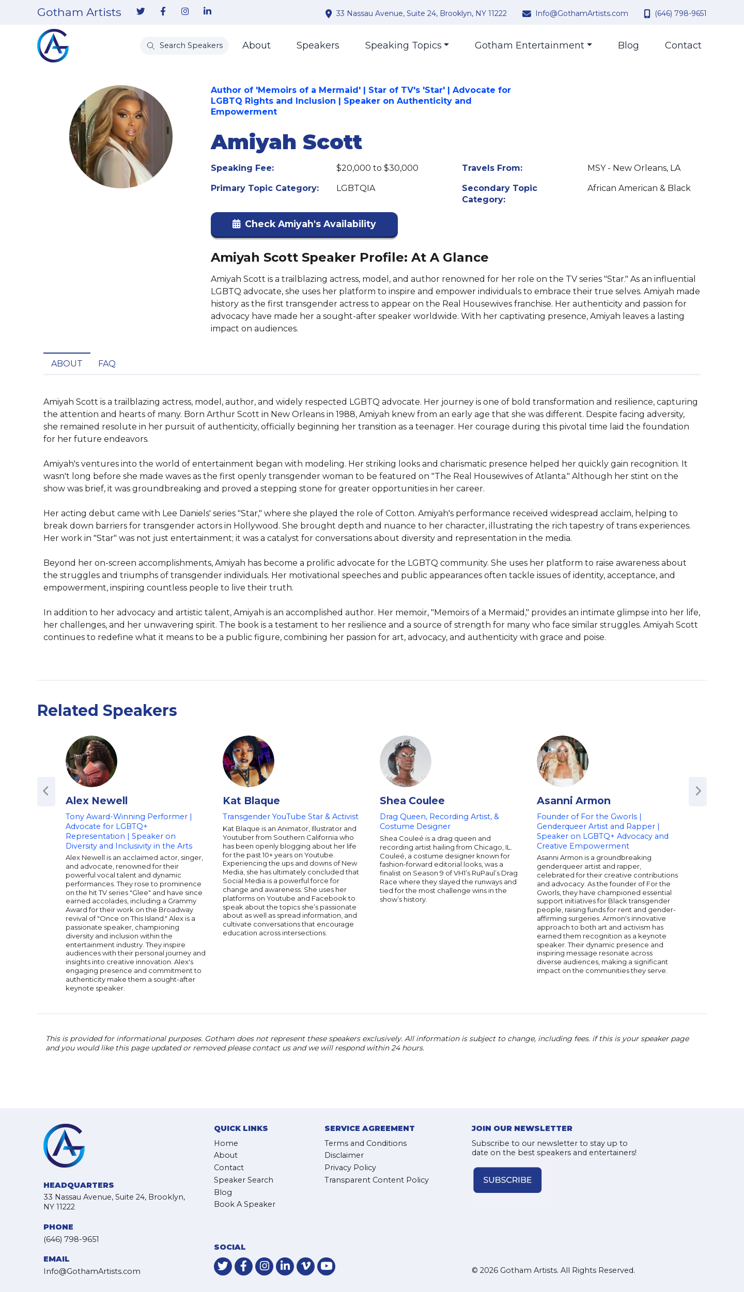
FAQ (107, 364)
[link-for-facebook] (163, 12)
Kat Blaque (251, 800)
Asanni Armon (574, 800)
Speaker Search (243, 1180)
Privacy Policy (350, 1167)
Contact (683, 45)
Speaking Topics (403, 45)
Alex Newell (97, 800)
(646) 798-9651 (681, 13)
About (256, 45)
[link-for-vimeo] (306, 1266)
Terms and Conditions (365, 1143)
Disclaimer (344, 1155)
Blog (628, 45)
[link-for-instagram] (185, 12)
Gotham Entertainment (529, 45)
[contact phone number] (648, 13)
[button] (304, 226)
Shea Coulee (412, 800)
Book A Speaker (244, 1204)
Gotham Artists (79, 12)
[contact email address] (528, 13)
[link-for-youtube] (326, 1266)
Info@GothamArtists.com (581, 13)
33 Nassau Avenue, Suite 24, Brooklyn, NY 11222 (421, 13)
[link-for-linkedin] (207, 12)
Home (226, 1143)
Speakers (318, 45)
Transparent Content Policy (376, 1180)
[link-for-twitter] (140, 12)
